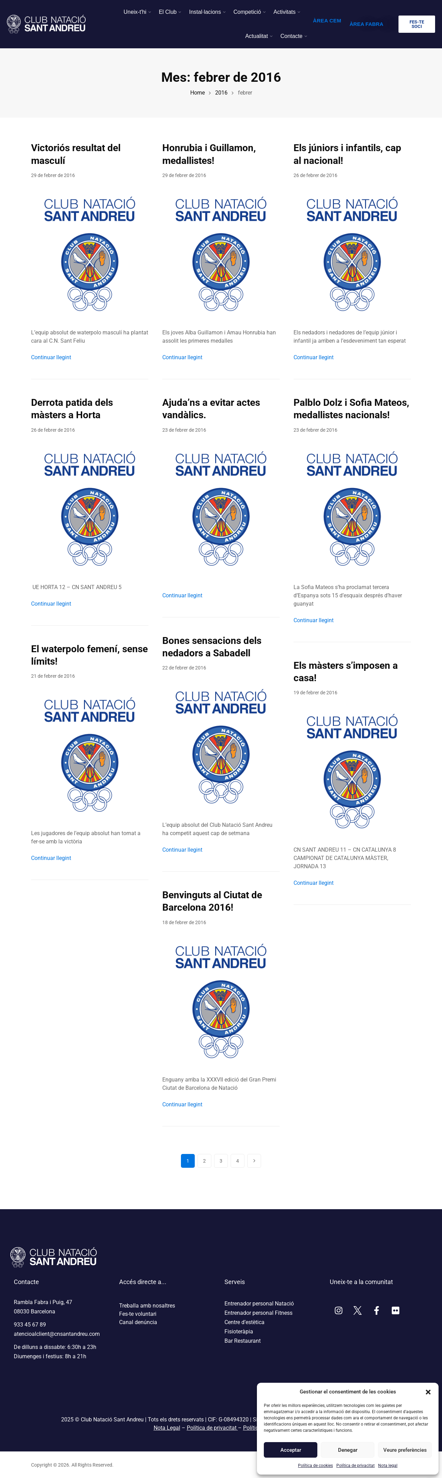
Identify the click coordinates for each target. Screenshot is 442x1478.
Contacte (291, 36)
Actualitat (256, 36)
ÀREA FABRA (366, 24)
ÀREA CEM (327, 20)
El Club (168, 12)
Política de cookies (315, 1465)
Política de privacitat (355, 1465)
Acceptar (290, 1450)
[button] (428, 1391)
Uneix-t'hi (135, 12)
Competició (247, 12)
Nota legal (387, 1465)
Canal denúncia (138, 1322)
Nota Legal (167, 1428)
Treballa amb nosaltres (147, 1305)
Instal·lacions (205, 12)
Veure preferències (404, 1450)
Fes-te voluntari (137, 1314)
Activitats (284, 12)
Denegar (347, 1450)
